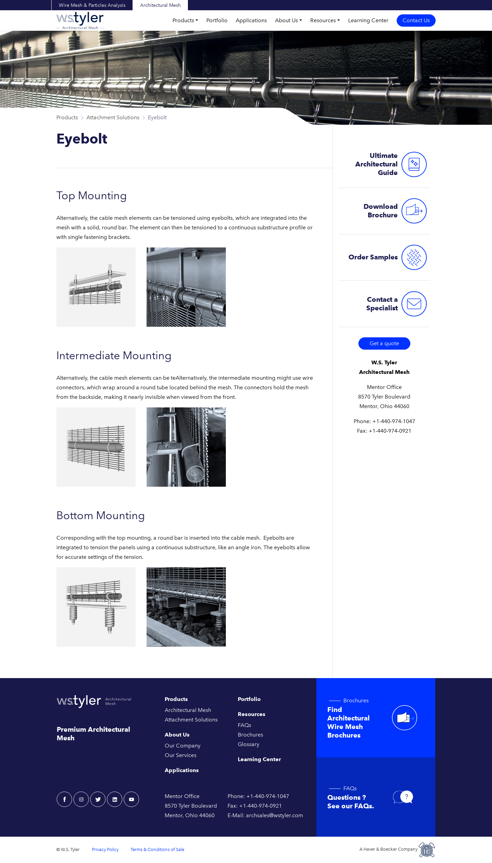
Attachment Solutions (112, 117)
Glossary (248, 744)
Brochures (250, 734)
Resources (323, 20)
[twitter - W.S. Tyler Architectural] (98, 799)
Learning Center (368, 20)
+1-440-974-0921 (390, 431)
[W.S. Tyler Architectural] (80, 20)
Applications (251, 20)
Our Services (180, 755)
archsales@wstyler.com (274, 815)
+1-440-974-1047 (393, 421)
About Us (286, 20)
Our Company (183, 745)
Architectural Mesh (160, 5)
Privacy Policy (105, 849)
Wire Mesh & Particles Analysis (92, 5)
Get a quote (384, 343)
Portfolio (217, 20)
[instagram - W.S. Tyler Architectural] (81, 799)
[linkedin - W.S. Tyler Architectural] (114, 799)
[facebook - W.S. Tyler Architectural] (64, 799)
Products (183, 20)
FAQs (244, 725)
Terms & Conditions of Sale (157, 849)
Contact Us (416, 20)
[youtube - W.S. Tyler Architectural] (131, 799)
